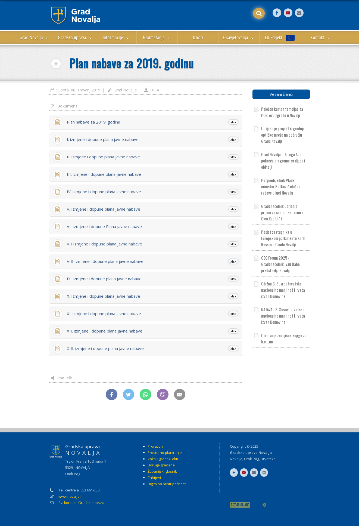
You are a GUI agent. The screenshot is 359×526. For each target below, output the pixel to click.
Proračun (155, 446)
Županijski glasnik (162, 471)
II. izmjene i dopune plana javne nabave (152, 156)
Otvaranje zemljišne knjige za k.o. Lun (284, 338)
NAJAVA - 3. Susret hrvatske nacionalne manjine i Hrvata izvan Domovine (283, 315)
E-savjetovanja (239, 37)
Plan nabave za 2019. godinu (152, 122)
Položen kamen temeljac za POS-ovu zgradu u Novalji (282, 112)
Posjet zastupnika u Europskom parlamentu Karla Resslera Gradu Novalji (283, 238)
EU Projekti (280, 38)
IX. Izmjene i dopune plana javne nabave (152, 278)
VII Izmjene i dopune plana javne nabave (152, 244)
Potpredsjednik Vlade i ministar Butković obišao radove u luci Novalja (280, 186)
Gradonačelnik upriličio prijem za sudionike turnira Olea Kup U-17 (282, 212)
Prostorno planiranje (165, 452)
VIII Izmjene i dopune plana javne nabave (152, 261)
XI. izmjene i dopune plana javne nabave (152, 313)
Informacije (116, 37)
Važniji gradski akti (163, 458)
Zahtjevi (154, 477)
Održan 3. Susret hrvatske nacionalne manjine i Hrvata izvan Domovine (283, 290)
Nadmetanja (157, 37)
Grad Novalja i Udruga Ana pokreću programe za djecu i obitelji (283, 160)
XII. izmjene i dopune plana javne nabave (152, 331)
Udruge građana (161, 465)
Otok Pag (251, 458)
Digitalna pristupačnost (167, 483)
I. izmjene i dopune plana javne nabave (152, 139)
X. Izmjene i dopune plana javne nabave (152, 296)
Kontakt (321, 37)
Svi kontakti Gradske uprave (81, 502)
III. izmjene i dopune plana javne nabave (152, 174)
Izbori (198, 37)
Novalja (236, 458)
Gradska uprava (75, 37)
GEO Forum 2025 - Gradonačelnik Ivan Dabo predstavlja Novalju (280, 264)
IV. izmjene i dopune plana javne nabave (152, 191)
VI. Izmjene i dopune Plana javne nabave (152, 226)
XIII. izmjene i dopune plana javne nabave (152, 348)
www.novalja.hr (71, 496)
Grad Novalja (34, 37)
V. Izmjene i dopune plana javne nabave (152, 209)
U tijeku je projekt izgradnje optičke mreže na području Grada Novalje (283, 134)
